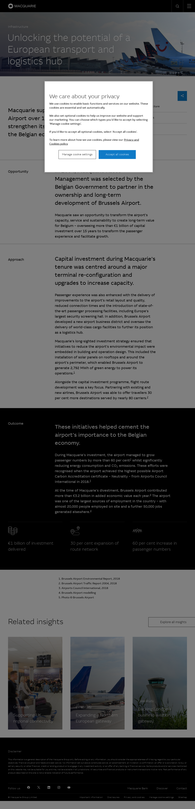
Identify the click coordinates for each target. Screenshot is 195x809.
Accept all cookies (117, 154)
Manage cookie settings (77, 154)
